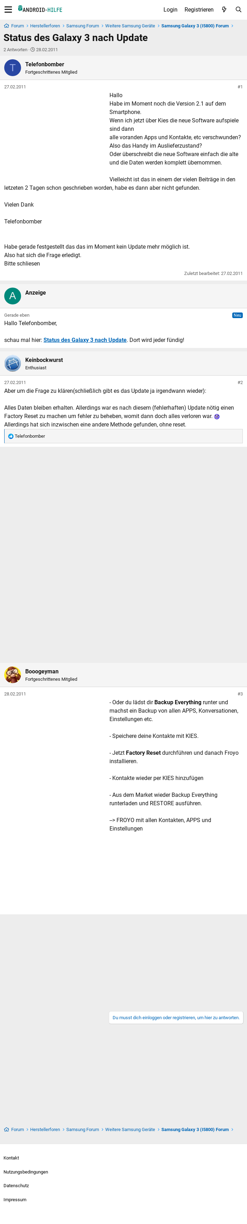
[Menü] (8, 10)
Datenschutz (16, 1185)
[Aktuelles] (224, 10)
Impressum (15, 1199)
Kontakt (11, 1158)
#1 (240, 86)
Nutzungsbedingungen (26, 1172)
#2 (240, 382)
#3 (240, 694)
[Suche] (238, 10)
